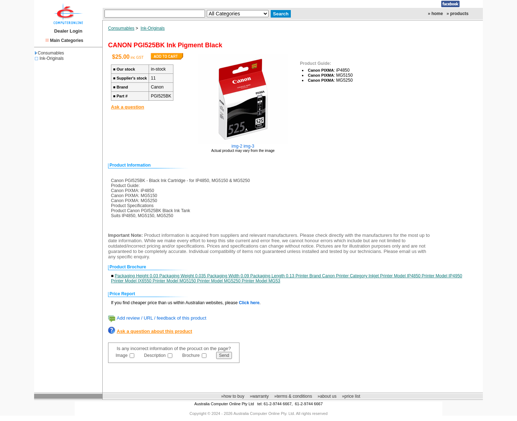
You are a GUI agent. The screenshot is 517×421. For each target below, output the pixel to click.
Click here (249, 302)
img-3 (248, 146)
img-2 (237, 146)
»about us (327, 396)
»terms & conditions (293, 396)
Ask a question (127, 107)
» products (458, 13)
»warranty (259, 396)
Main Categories (66, 40)
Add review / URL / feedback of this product (161, 318)
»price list (351, 396)
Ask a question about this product (154, 331)
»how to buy (232, 396)
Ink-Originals (51, 58)
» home (435, 13)
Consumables (49, 53)
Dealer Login (68, 31)
